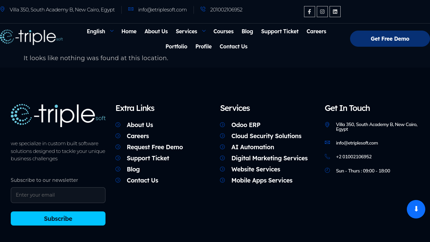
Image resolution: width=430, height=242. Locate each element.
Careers (316, 31)
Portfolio (176, 46)
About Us (156, 31)
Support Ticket (279, 31)
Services (190, 31)
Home (128, 31)
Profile (203, 46)
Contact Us (234, 46)
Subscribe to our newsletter (44, 180)
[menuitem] (100, 31)
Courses (223, 31)
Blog (247, 31)
